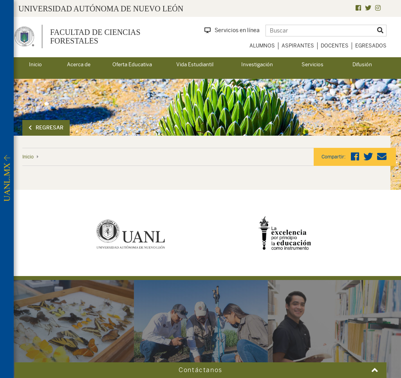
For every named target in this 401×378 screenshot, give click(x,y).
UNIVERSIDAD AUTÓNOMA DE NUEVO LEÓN (100, 8)
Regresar (46, 128)
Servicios (312, 64)
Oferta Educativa (132, 64)
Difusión (362, 64)
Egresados (371, 46)
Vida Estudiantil (194, 64)
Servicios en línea (232, 30)
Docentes (335, 46)
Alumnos (262, 46)
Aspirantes (298, 46)
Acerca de (78, 64)
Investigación (257, 64)
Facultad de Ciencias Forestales (95, 36)
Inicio (35, 64)
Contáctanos (200, 370)
